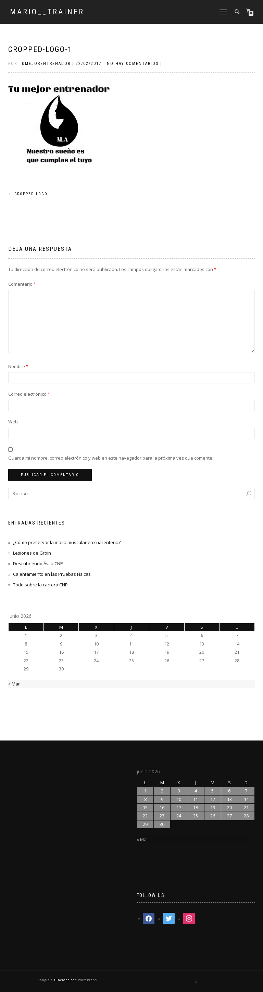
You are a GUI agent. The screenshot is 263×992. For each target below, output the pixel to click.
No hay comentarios (133, 63)
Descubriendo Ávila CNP (38, 563)
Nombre (18, 366)
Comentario (22, 284)
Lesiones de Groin (32, 553)
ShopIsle (46, 980)
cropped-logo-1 (40, 49)
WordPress (87, 980)
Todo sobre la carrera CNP (40, 585)
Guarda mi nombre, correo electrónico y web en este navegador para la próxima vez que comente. (110, 458)
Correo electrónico (29, 394)
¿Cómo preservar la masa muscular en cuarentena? (67, 542)
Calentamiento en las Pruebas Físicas (52, 574)
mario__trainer (47, 12)
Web (13, 422)
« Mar (14, 684)
